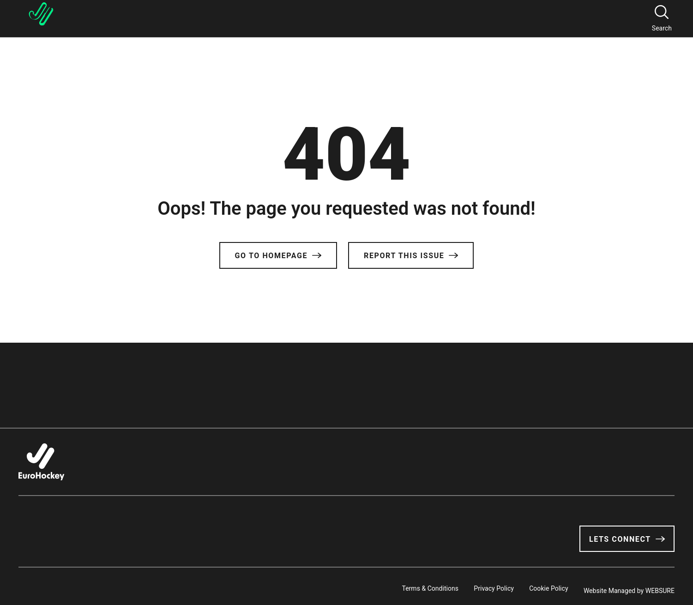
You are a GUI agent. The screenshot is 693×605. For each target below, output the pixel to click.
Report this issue (411, 255)
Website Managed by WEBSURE (629, 586)
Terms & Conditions (398, 586)
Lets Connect (627, 539)
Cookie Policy (538, 586)
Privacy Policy (473, 586)
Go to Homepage (278, 255)
